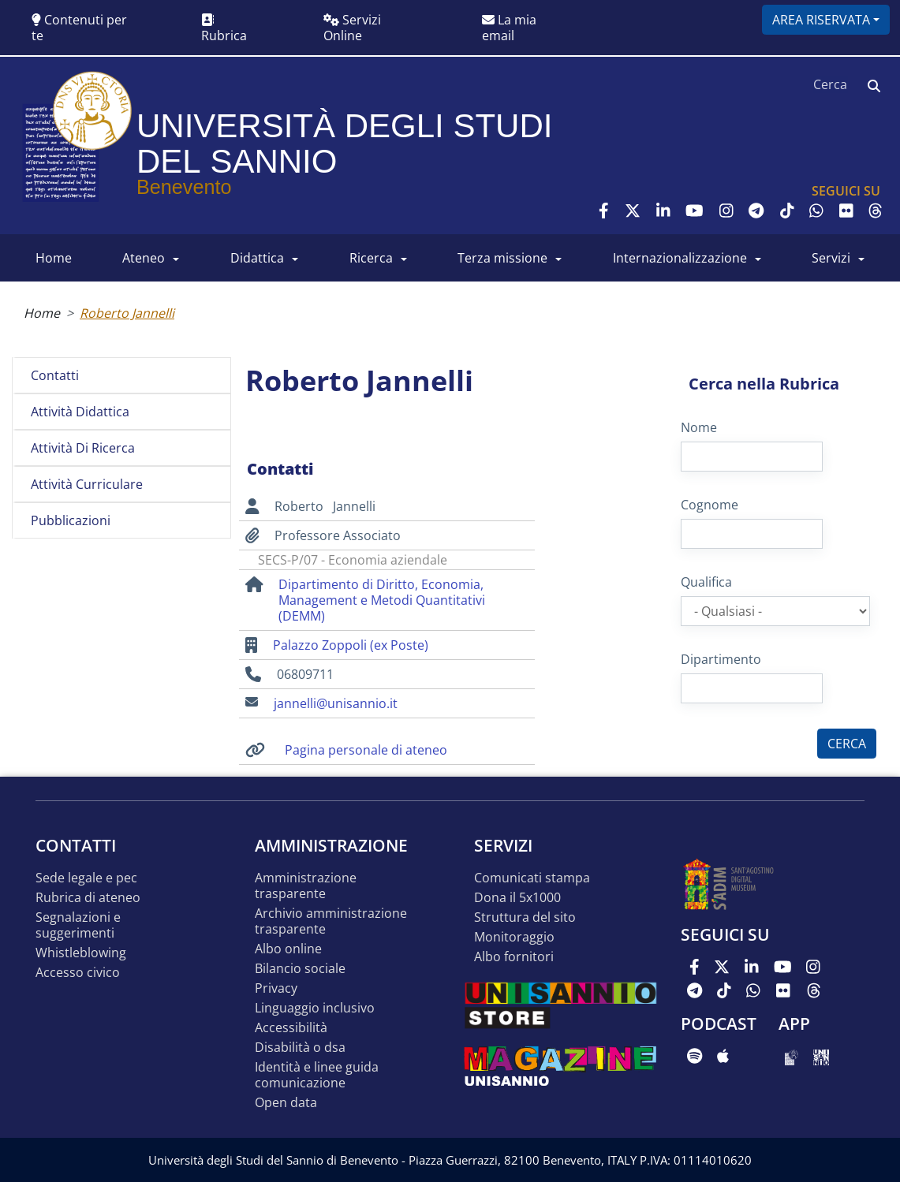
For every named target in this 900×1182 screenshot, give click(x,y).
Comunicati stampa (532, 878)
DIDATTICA (257, 258)
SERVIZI (831, 258)
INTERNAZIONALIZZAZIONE (680, 258)
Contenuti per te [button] (79, 27)
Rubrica (224, 28)
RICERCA (371, 258)
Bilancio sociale (300, 968)
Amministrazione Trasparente (306, 886)
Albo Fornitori (514, 957)
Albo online (288, 949)
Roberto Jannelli (127, 313)
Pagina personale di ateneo (366, 750)
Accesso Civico (77, 972)
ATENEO (143, 258)
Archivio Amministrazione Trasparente (331, 921)
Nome (699, 427)
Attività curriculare (87, 484)
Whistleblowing (80, 953)
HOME (53, 258)
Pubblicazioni (70, 520)
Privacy (276, 988)
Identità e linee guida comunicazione (317, 1075)
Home (42, 313)
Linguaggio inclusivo (315, 1008)
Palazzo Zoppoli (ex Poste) (350, 645)
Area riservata (821, 19)
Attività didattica (80, 411)
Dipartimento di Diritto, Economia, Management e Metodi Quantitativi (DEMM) (381, 600)
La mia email (509, 27)
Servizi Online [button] (352, 27)
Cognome (709, 505)
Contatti (55, 375)
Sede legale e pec (86, 878)
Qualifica (706, 582)
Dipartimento (721, 659)
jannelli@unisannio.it (336, 703)
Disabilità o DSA (300, 1047)
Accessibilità (291, 1028)
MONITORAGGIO (514, 937)
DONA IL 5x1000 (517, 897)
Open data (286, 1102)
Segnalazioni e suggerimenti (78, 925)
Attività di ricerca (83, 448)
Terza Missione (502, 258)
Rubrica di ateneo (87, 897)
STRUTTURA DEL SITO (525, 917)
